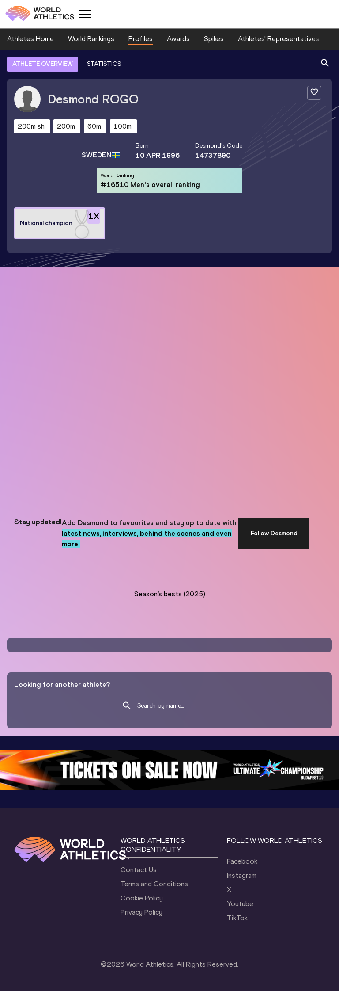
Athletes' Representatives (278, 38)
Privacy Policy (141, 912)
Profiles (140, 38)
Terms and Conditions (154, 884)
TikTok (237, 918)
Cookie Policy (142, 898)
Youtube (240, 904)
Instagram (241, 875)
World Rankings (91, 38)
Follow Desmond (274, 533)
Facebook (242, 861)
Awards (178, 38)
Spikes (214, 38)
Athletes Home (30, 38)
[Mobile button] (85, 14)
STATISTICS (104, 64)
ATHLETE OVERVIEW (42, 64)
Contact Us (139, 869)
